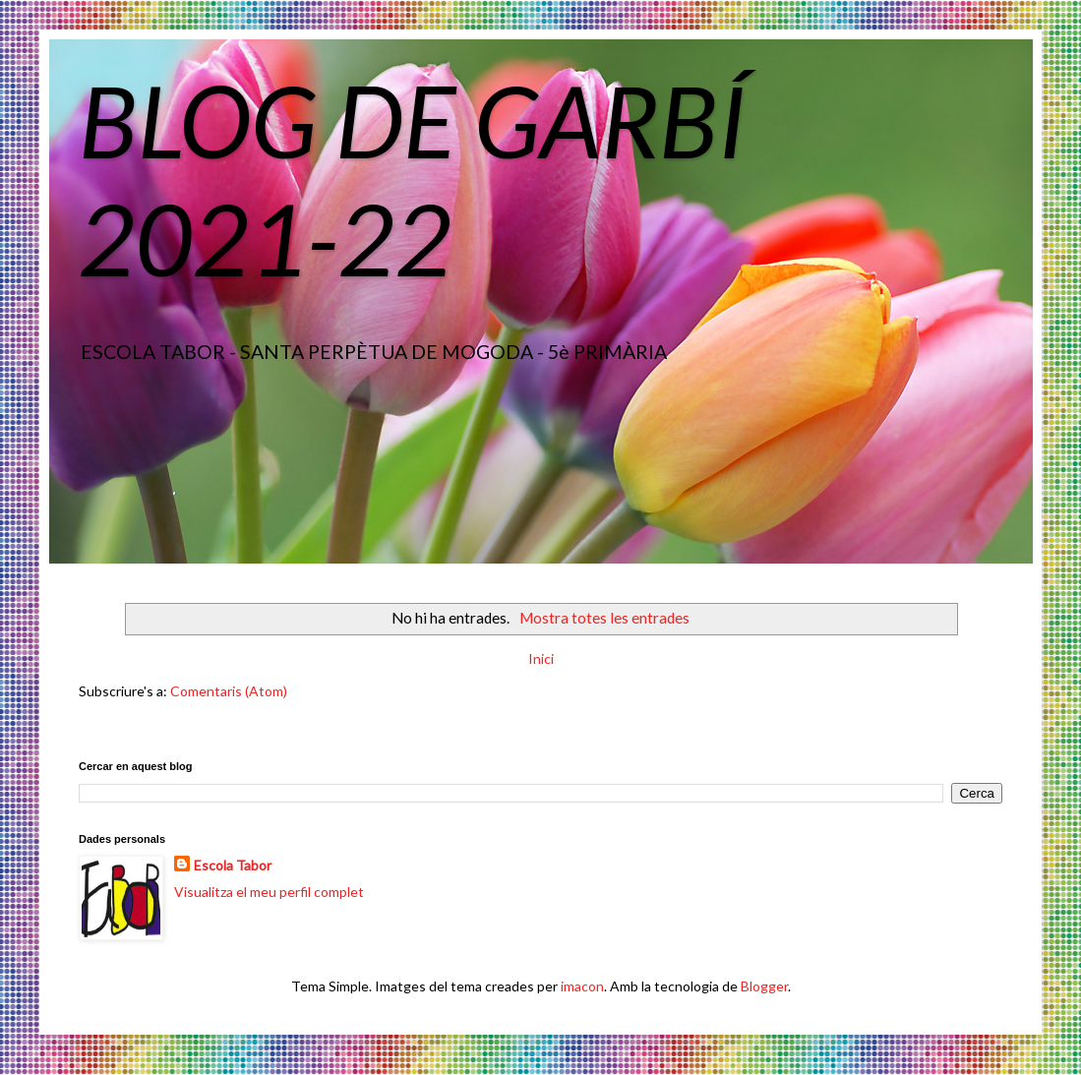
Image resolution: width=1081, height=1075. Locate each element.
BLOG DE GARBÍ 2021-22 (412, 179)
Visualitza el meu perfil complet (269, 891)
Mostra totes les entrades (604, 618)
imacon (582, 986)
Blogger (764, 986)
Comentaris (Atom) (228, 691)
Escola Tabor (232, 865)
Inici (541, 658)
